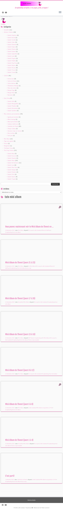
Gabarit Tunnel (11, 72)
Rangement (7, 146)
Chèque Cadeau (11, 128)
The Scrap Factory (9, 150)
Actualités (6, 30)
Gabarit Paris (10, 174)
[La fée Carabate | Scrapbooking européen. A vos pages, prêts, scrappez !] (31, 3)
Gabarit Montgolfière (13, 103)
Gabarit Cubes (11, 42)
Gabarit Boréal (11, 37)
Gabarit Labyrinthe (12, 54)
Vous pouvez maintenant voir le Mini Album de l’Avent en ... (29, 226)
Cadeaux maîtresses (12, 124)
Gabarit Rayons (11, 65)
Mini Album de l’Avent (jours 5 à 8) (19, 404)
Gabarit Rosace (11, 67)
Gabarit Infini (10, 101)
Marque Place (11, 92)
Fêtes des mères (11, 88)
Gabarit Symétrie (11, 110)
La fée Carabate (37, 230)
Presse (6, 143)
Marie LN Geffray (46, 230)
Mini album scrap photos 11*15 (45, 407)
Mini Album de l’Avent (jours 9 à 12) (19, 370)
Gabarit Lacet (11, 56)
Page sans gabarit (8, 141)
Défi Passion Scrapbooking (34, 338)
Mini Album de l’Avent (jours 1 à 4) (19, 440)
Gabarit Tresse (11, 70)
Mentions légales (32, 500)
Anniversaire (10, 79)
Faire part (10, 135)
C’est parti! (10, 476)
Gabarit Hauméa (11, 158)
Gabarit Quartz (11, 176)
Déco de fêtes (11, 133)
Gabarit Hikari (11, 160)
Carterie (6, 75)
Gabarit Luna (10, 165)
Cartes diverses (11, 83)
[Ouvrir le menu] (60, 12)
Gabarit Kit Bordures (12, 163)
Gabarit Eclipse (11, 47)
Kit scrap (30, 230)
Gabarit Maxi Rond (12, 167)
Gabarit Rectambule (12, 108)
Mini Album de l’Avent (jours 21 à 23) (20, 262)
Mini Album (7, 139)
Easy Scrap (7, 98)
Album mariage (11, 119)
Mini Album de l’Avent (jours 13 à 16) (20, 334)
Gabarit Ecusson (11, 156)
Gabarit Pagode (11, 58)
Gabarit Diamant (11, 44)
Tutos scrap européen (33, 340)
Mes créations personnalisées (12, 114)
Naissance (10, 95)
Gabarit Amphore (12, 35)
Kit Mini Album (32, 266)
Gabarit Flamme (11, 49)
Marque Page (10, 90)
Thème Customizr (45, 507)
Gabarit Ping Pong (12, 63)
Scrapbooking (8, 232)
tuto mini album (16, 232)
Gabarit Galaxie (11, 51)
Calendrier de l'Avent (12, 126)
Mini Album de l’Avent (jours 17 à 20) (20, 298)
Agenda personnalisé (12, 117)
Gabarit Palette (11, 61)
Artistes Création (8, 32)
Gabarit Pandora (11, 172)
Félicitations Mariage (12, 85)
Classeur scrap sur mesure (14, 131)
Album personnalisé (12, 121)
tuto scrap (28, 268)
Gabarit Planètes (11, 106)
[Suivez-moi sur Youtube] (6, 12)
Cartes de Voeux (11, 81)
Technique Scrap (8, 148)
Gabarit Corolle (11, 40)
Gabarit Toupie (11, 179)
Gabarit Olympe (11, 170)
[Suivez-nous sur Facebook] (3, 12)
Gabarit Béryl (10, 153)
